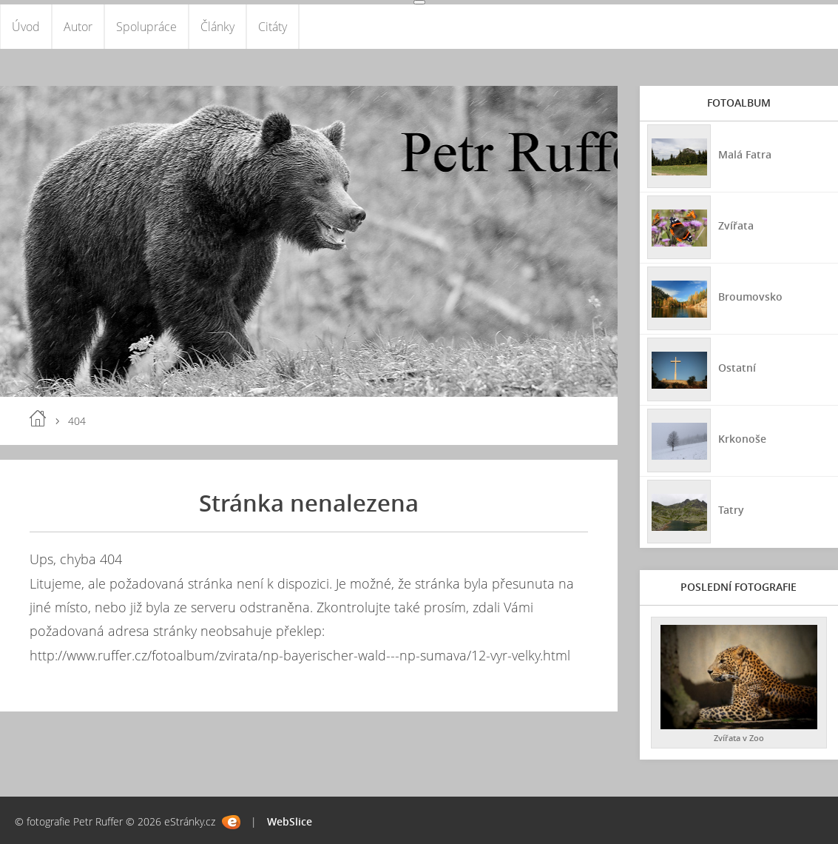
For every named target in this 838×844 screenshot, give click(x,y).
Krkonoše (742, 439)
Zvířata (736, 225)
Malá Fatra (744, 154)
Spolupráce (146, 27)
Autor (78, 27)
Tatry (731, 510)
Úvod (26, 27)
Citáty (272, 27)
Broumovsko (750, 296)
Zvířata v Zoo (739, 737)
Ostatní (737, 368)
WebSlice (289, 821)
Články (217, 27)
